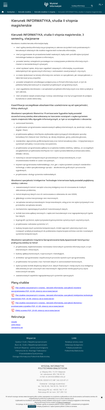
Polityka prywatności (74, 348)
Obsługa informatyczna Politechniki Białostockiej (31, 356)
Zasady (14, 322)
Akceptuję (32, 406)
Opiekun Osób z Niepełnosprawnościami (31, 342)
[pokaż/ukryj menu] (5, 5)
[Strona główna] (53, 5)
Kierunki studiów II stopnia (44, 12)
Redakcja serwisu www (74, 342)
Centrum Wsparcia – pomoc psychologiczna (31, 348)
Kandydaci (11, 12)
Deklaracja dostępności (74, 345)
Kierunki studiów (24, 12)
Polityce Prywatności (64, 402)
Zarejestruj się (17, 327)
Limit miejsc (16, 324)
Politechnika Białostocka (74, 350)
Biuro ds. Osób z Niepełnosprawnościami (31, 345)
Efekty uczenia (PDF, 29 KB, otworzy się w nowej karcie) (37, 310)
